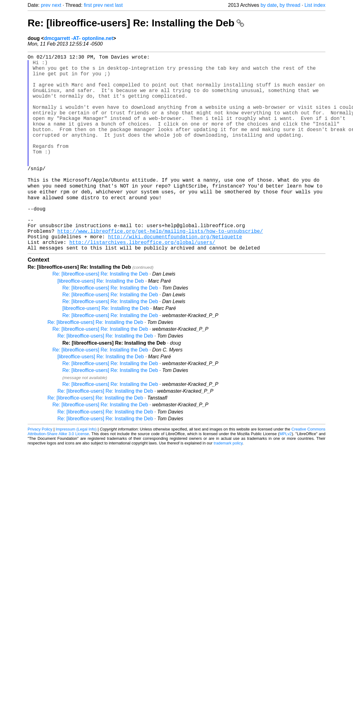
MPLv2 (285, 476)
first (88, 5)
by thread (289, 5)
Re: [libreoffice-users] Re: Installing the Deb (136, 23)
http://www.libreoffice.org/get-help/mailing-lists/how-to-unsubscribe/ (160, 269)
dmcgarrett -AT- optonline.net (78, 38)
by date (269, 5)
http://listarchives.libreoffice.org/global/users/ (142, 283)
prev (46, 5)
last (119, 5)
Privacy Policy (40, 471)
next (56, 5)
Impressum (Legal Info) (76, 471)
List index (314, 5)
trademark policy (228, 485)
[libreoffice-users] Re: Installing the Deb (100, 323)
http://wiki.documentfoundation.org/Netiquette (175, 276)
